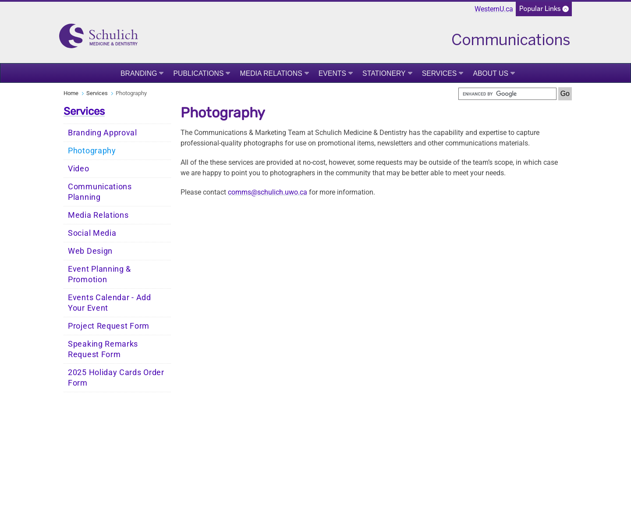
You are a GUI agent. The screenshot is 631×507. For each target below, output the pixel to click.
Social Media (92, 233)
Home (71, 93)
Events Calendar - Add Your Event (109, 302)
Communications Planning (100, 192)
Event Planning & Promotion (99, 274)
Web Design (90, 251)
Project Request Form (108, 326)
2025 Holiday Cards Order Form (116, 377)
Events (332, 73)
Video (78, 168)
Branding (139, 73)
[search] (507, 94)
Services (439, 73)
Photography (92, 150)
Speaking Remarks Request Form (103, 349)
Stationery (384, 73)
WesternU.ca (494, 9)
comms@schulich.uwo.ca (267, 192)
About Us (490, 73)
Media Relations (271, 73)
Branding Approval (102, 132)
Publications (198, 73)
